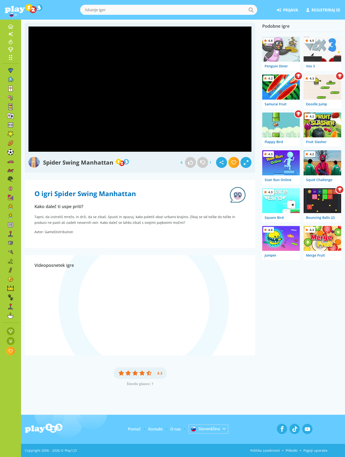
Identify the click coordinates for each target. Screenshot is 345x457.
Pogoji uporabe (315, 450)
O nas (175, 429)
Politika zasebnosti (265, 450)
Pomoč (134, 429)
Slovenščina (205, 428)
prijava (287, 10)
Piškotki (292, 450)
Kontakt (155, 429)
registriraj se (323, 10)
